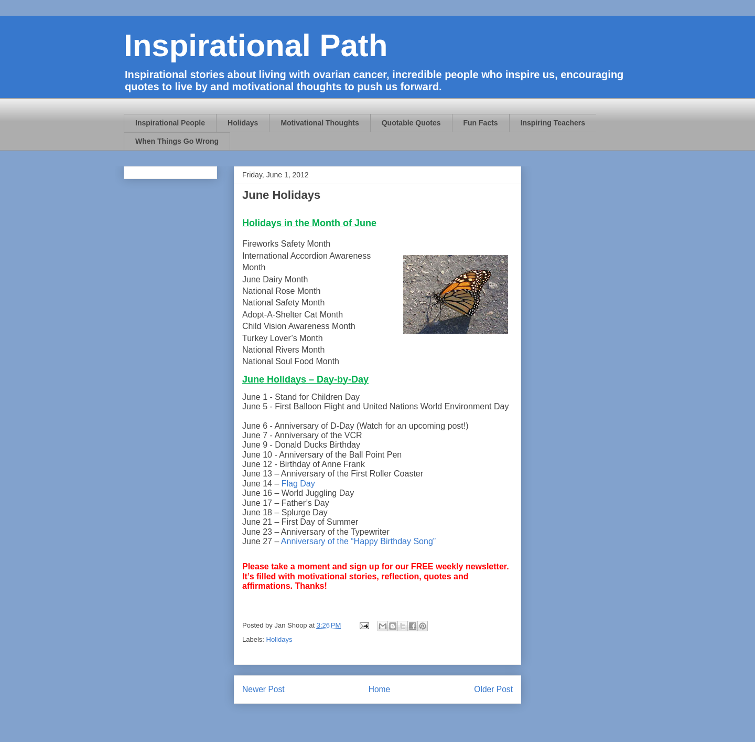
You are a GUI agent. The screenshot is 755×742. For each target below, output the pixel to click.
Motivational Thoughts (320, 123)
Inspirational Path (255, 45)
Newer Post (263, 689)
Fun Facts (480, 123)
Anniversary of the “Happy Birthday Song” (359, 541)
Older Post (493, 689)
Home (380, 689)
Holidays (243, 123)
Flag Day (299, 483)
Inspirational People (170, 123)
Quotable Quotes (411, 123)
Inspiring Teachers (553, 123)
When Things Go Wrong (177, 141)
